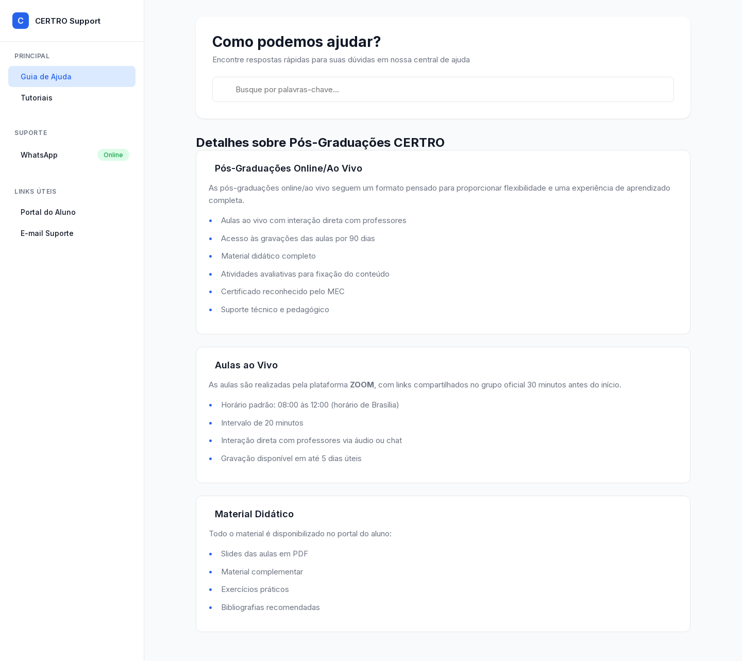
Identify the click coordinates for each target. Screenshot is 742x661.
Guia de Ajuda (46, 76)
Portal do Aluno (48, 212)
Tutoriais (37, 97)
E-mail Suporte (47, 233)
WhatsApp (75, 155)
